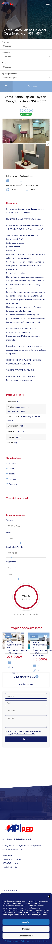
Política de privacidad (29, 941)
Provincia (5, 42)
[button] (48, 896)
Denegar (26, 929)
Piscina (12, 473)
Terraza (12, 479)
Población (6, 52)
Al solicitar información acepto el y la (25, 732)
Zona (4, 63)
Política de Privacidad (25, 733)
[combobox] (26, 46)
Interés (9, 532)
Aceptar (26, 922)
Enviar (26, 739)
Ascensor (13, 463)
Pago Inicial (11, 561)
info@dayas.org (26, 684)
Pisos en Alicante (10, 890)
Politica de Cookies (12, 941)
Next (47, 143)
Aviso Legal (43, 941)
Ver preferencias (26, 935)
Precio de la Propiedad (16, 547)
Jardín (11, 468)
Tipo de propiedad (9, 73)
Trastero (13, 484)
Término (9, 520)
